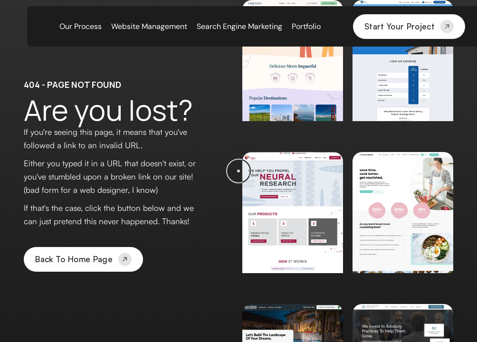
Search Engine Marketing (239, 26)
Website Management (149, 26)
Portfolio (306, 26)
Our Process (80, 26)
